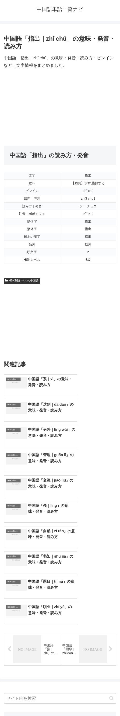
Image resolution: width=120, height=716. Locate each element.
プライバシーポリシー (89, 701)
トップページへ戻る (31, 701)
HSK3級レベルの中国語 (22, 280)
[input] (60, 603)
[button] (111, 603)
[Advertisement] (60, 107)
